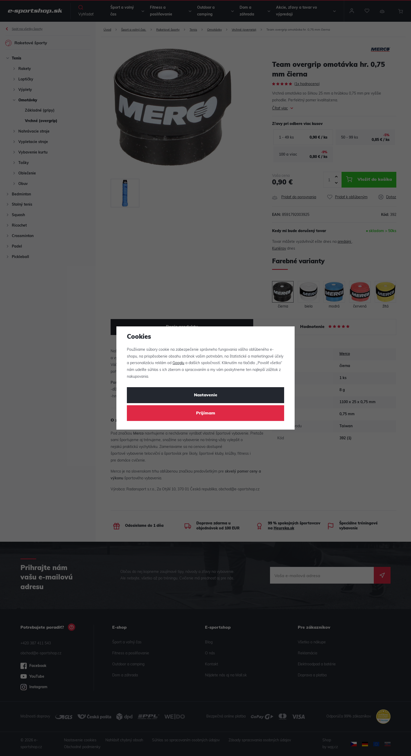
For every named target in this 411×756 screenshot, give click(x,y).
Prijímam (205, 413)
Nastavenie (205, 395)
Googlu (178, 363)
